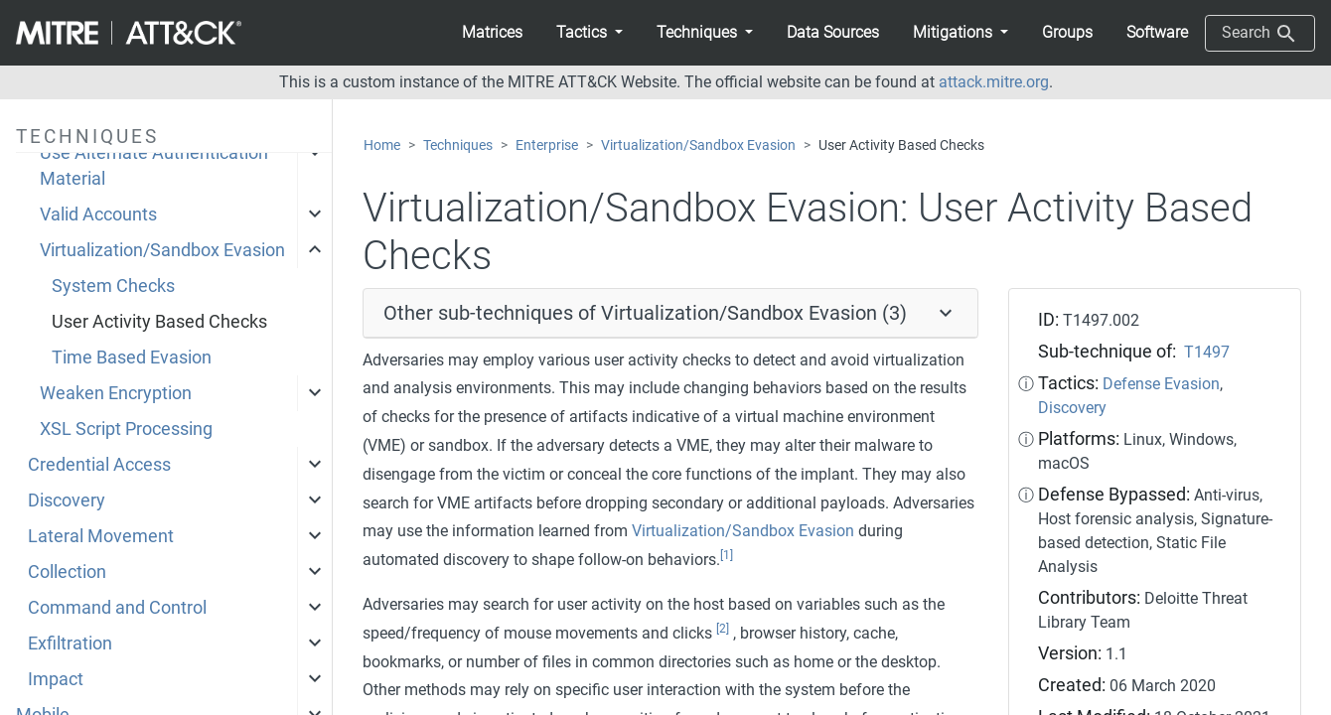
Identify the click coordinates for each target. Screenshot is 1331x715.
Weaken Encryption (116, 393)
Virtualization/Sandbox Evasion (162, 250)
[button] (589, 33)
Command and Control (117, 608)
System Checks (113, 286)
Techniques (458, 145)
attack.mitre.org (994, 81)
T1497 (1207, 352)
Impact (55, 679)
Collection (67, 572)
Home (382, 145)
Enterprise (547, 145)
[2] (722, 629)
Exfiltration (70, 643)
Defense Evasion (1161, 383)
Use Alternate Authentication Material (154, 166)
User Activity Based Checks (159, 322)
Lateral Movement (101, 536)
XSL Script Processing (126, 429)
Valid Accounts (98, 214)
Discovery (66, 500)
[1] (726, 555)
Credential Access (99, 465)
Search (1260, 34)
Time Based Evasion (132, 357)
